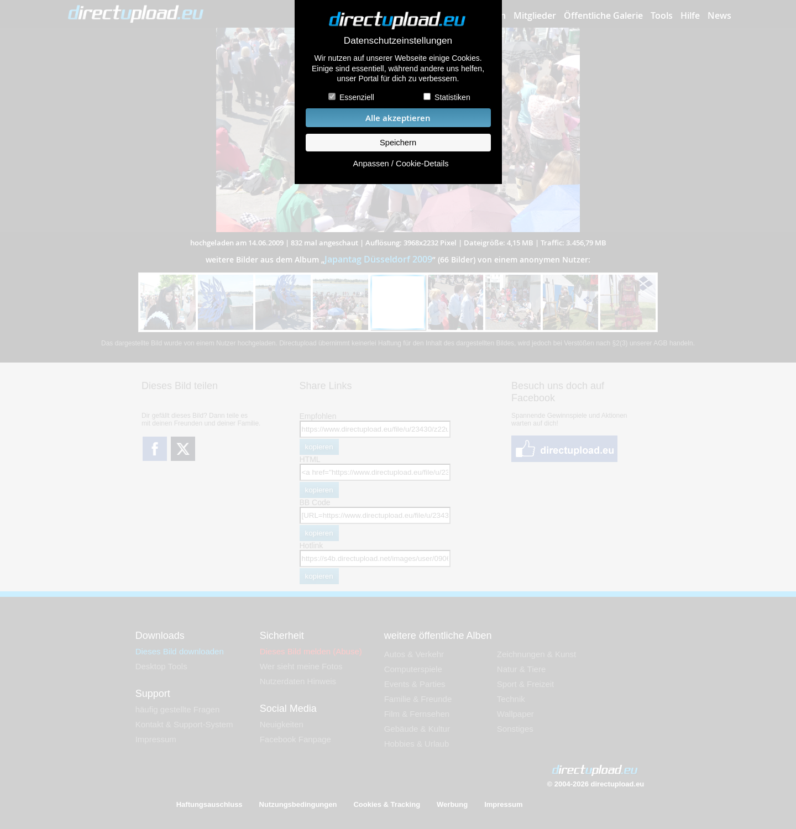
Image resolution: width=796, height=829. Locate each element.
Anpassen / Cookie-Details (400, 163)
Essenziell (356, 97)
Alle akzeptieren (398, 118)
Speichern (398, 142)
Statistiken (452, 97)
